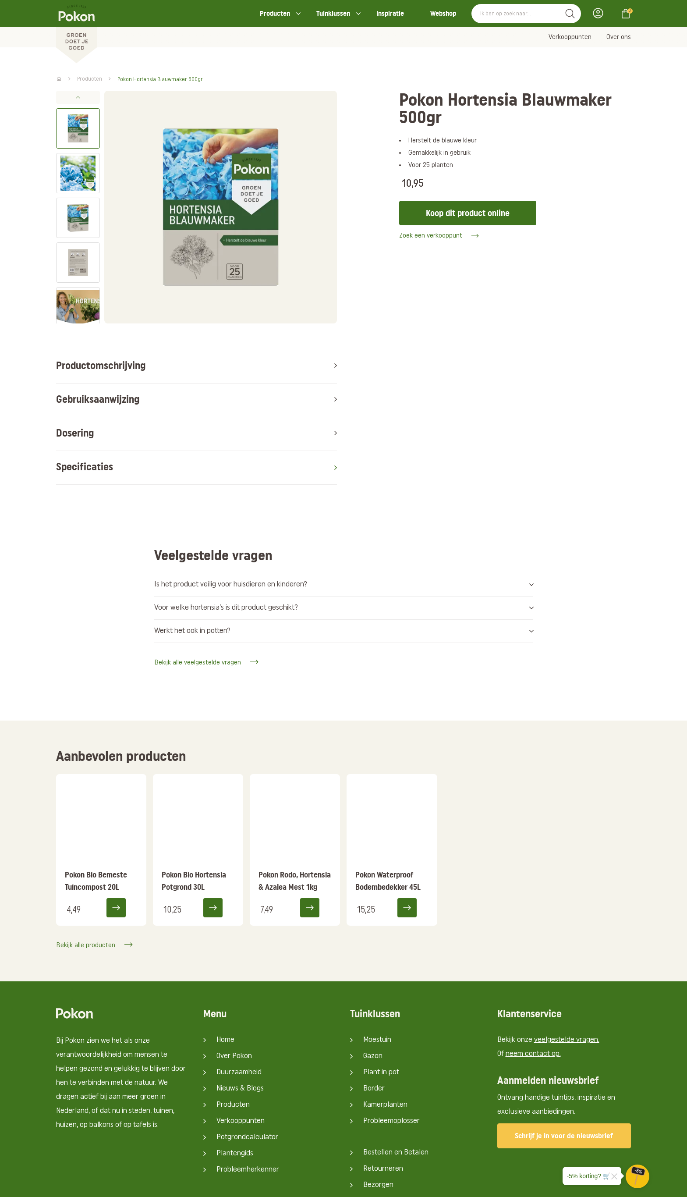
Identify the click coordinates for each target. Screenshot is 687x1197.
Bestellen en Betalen (395, 1088)
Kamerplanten (385, 1041)
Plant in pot (381, 1008)
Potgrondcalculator (247, 1073)
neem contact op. (533, 990)
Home (225, 976)
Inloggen (600, 13)
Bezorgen (378, 1121)
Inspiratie (390, 13)
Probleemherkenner (247, 1105)
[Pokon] (76, 32)
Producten (275, 13)
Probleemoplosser (391, 1057)
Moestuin (377, 976)
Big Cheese (253, 1183)
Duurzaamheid (239, 1008)
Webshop (443, 13)
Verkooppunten (570, 37)
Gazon (372, 992)
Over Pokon (234, 992)
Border (374, 1024)
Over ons (618, 37)
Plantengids (234, 1089)
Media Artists (192, 1183)
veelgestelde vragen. (566, 976)
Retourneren (383, 1105)
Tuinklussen (333, 13)
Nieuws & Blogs (240, 1024)
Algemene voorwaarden (554, 1183)
